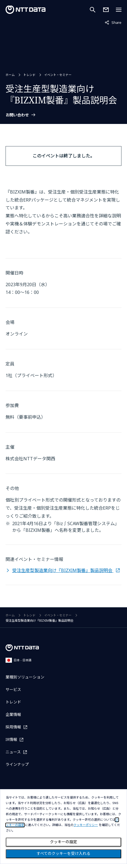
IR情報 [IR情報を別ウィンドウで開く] (11, 739)
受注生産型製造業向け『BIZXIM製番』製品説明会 (62, 570)
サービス (13, 689)
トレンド (29, 75)
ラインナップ (17, 764)
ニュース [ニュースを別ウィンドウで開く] (13, 752)
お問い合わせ (17, 115)
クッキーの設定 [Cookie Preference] (63, 842)
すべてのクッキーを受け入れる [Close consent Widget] (63, 853)
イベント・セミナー (58, 75)
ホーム (10, 75)
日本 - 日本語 (19, 660)
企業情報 (13, 714)
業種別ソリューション (25, 677)
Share (113, 22)
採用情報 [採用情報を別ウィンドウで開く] (13, 727)
